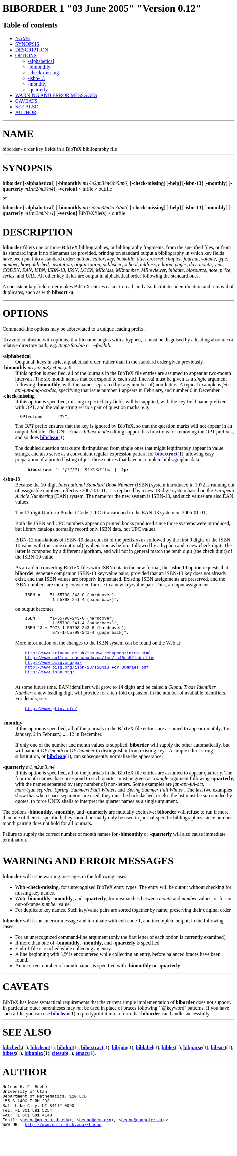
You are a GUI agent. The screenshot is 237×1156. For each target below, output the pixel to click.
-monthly (37, 84)
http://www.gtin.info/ (51, 723)
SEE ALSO (26, 106)
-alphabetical (41, 61)
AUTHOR (25, 112)
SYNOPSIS (27, 44)
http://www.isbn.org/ (49, 685)
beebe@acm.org (95, 1143)
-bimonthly (39, 67)
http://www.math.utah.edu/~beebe (63, 1149)
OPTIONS (26, 55)
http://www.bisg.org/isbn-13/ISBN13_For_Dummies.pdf (87, 679)
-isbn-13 (36, 78)
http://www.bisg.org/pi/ (53, 673)
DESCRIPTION (31, 49)
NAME (22, 38)
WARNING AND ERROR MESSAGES (56, 95)
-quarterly (38, 89)
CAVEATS (26, 101)
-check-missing (43, 72)
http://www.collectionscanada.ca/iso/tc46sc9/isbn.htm (89, 668)
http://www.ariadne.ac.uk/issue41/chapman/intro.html (88, 662)
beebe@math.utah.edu (45, 1143)
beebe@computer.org (143, 1143)
